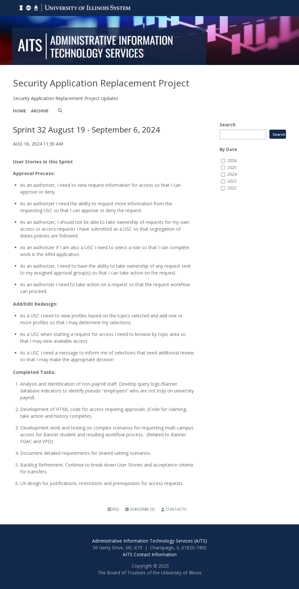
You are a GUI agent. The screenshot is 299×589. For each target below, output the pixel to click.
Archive (39, 111)
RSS (113, 509)
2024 (232, 174)
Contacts (173, 509)
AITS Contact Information (150, 554)
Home (19, 111)
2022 (232, 188)
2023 (232, 181)
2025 (232, 167)
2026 (232, 160)
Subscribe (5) (140, 509)
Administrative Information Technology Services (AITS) (149, 541)
